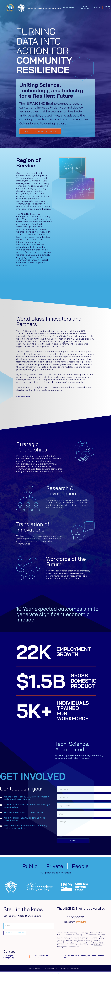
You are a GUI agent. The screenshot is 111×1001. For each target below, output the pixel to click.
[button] (69, 8)
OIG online (98, 945)
